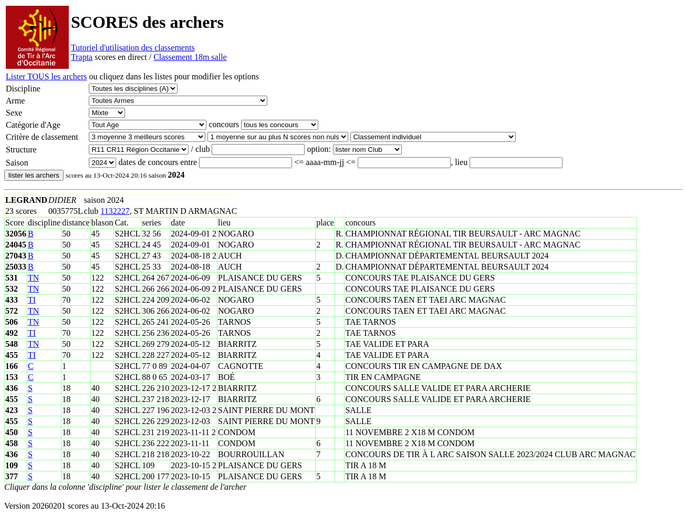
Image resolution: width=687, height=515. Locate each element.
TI (32, 299)
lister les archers (33, 175)
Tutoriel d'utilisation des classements (133, 47)
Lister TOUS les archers (46, 76)
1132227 (114, 211)
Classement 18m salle (190, 57)
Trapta (81, 57)
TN (33, 277)
